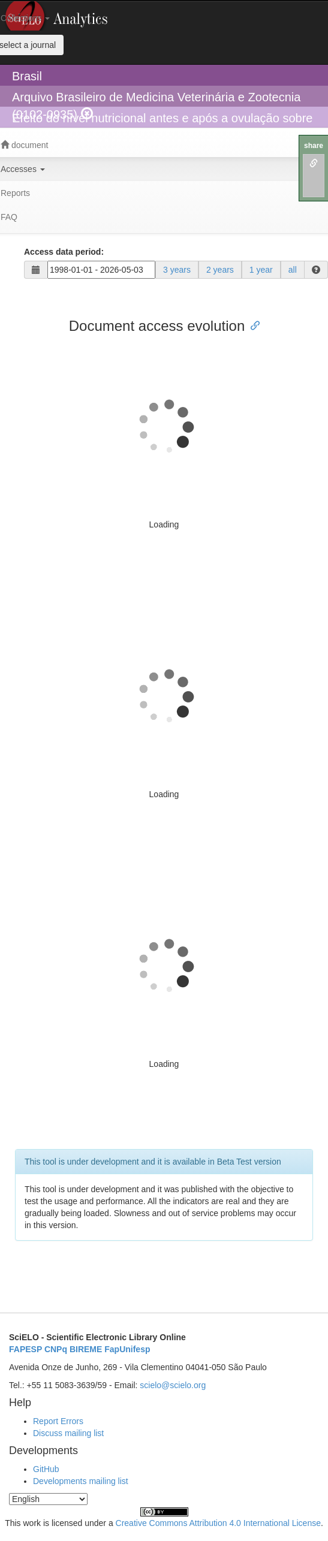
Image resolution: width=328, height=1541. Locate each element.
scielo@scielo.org (173, 1385)
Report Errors (58, 1421)
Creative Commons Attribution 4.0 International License (218, 1523)
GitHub (46, 1469)
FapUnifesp (127, 1349)
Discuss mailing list (68, 1433)
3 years (177, 270)
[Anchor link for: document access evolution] (252, 324)
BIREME (86, 1349)
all (292, 270)
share (313, 145)
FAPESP (25, 1349)
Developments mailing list (80, 1481)
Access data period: (64, 252)
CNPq (55, 1349)
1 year (261, 270)
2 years (220, 270)
